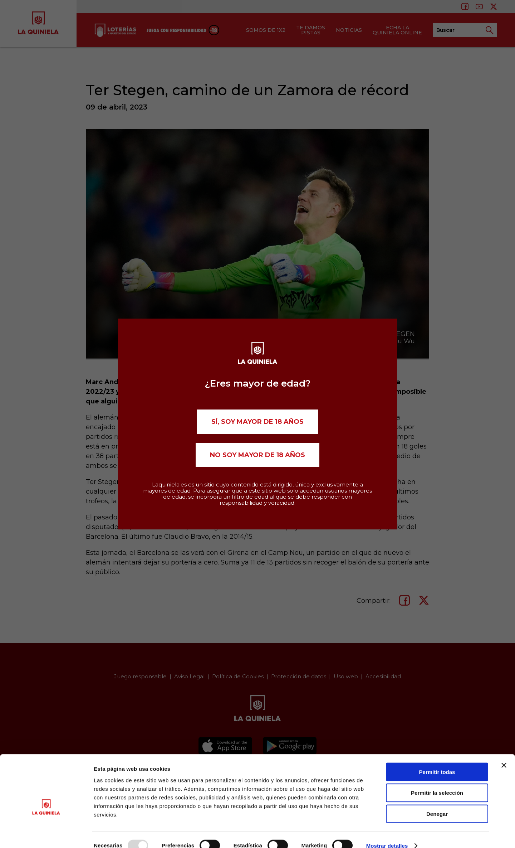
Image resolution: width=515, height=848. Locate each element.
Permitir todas (437, 760)
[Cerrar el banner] (503, 753)
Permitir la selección (437, 781)
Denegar (437, 802)
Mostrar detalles (387, 834)
